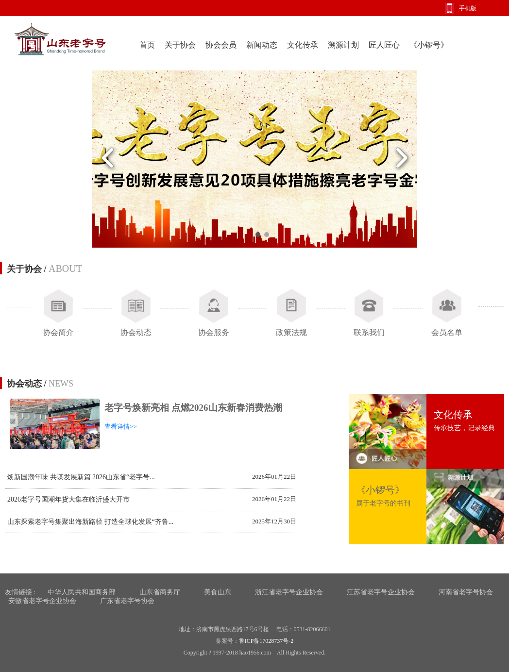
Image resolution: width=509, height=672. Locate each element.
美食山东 (217, 592)
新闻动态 (261, 45)
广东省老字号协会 (127, 601)
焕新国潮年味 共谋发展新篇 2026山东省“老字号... (81, 477)
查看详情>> (120, 426)
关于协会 (180, 45)
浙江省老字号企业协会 (289, 592)
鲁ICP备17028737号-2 (266, 641)
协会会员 (221, 45)
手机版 (467, 8)
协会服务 (213, 332)
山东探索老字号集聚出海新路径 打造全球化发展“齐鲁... (90, 521)
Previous (108, 159)
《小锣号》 (428, 45)
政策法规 (291, 332)
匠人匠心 (384, 45)
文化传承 (302, 45)
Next (401, 159)
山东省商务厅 (159, 592)
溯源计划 (343, 45)
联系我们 (369, 332)
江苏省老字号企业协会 (381, 592)
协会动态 (136, 332)
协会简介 (58, 332)
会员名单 (446, 332)
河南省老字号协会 (466, 592)
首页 (147, 45)
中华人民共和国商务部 (82, 592)
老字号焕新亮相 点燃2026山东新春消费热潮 (193, 408)
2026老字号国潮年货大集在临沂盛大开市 (68, 499)
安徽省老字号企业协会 (42, 601)
